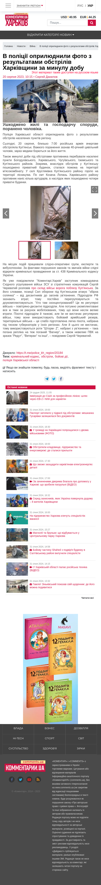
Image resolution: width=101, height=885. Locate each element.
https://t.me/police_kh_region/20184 (39, 352)
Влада (18, 728)
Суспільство (18, 748)
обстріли (47, 356)
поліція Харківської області (21, 360)
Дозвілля (81, 728)
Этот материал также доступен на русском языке (64, 72)
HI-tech (18, 738)
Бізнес (50, 728)
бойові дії (61, 356)
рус (80, 5)
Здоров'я (50, 748)
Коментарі (20, 791)
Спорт (49, 738)
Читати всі (87, 597)
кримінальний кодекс (25, 356)
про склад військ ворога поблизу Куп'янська (62, 288)
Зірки (81, 748)
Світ (81, 738)
